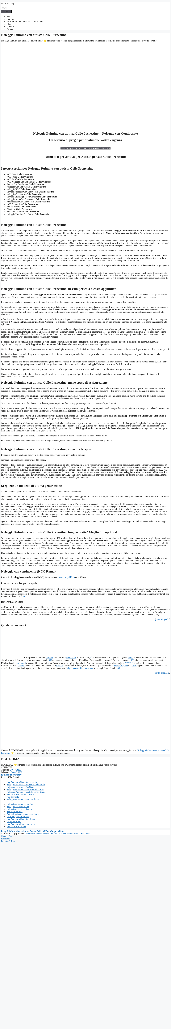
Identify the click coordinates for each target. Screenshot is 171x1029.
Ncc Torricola (13, 797)
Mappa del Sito (57, 831)
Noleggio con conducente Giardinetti (23, 799)
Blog (9, 24)
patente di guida (121, 665)
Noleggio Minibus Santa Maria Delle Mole (26, 784)
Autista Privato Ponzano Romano (21, 794)
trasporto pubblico (67, 577)
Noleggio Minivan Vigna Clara (20, 787)
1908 (117, 668)
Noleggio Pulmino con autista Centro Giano (26, 792)
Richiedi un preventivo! (12, 775)
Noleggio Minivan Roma (18, 806)
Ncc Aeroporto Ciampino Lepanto (22, 782)
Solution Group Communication (65, 833)
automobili (21, 663)
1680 (49, 660)
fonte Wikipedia (162, 619)
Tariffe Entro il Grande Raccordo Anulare (25, 21)
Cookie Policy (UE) (39, 831)
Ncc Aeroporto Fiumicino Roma (21, 824)
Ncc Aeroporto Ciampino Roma (21, 819)
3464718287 (15, 770)
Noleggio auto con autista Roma (21, 809)
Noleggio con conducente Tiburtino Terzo (25, 789)
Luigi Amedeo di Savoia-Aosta (79, 668)
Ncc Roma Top (7, 3)
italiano (21, 665)
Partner (10, 29)
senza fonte (129, 662)
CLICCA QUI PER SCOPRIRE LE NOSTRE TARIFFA (85, 148)
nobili (130, 657)
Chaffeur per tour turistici (18, 816)
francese (49, 657)
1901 (134, 665)
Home (9, 16)
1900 (132, 660)
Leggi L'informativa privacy (14, 831)
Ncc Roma (11, 19)
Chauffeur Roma (14, 821)
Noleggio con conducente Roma (21, 804)
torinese (59, 665)
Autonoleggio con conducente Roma (23, 814)
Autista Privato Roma (16, 826)
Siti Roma (85, 833)
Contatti (10, 26)
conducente (71, 657)
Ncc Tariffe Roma (15, 811)
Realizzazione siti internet (37, 833)
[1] (91, 657)
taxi (25, 596)
